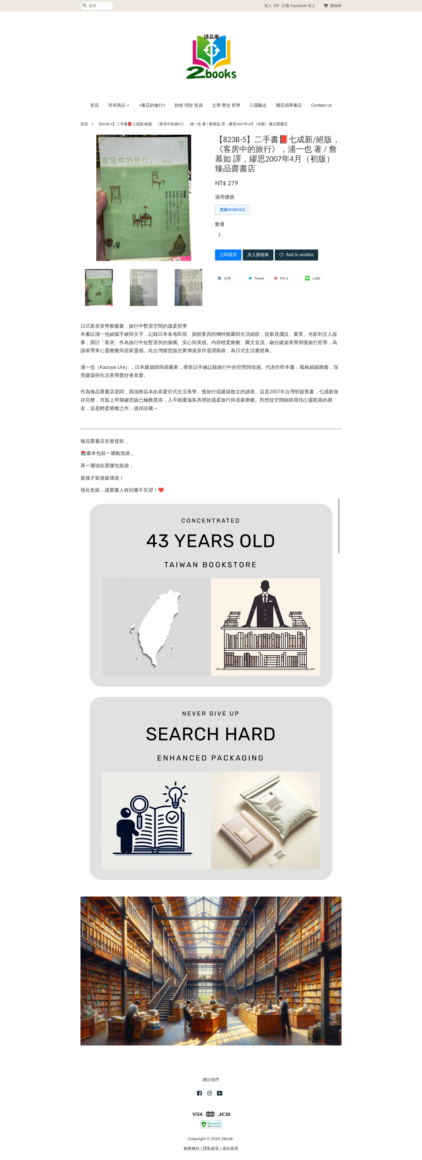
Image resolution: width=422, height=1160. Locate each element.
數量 (220, 224)
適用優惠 (224, 197)
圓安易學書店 (289, 105)
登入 (268, 5)
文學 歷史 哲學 (226, 105)
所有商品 (118, 105)
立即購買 (228, 254)
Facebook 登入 (302, 5)
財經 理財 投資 (189, 105)
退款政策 (230, 1148)
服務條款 (192, 1148)
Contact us (321, 105)
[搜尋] (96, 6)
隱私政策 (211, 1148)
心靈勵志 (258, 105)
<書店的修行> (152, 105)
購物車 (336, 5)
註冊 (285, 5)
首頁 (94, 105)
